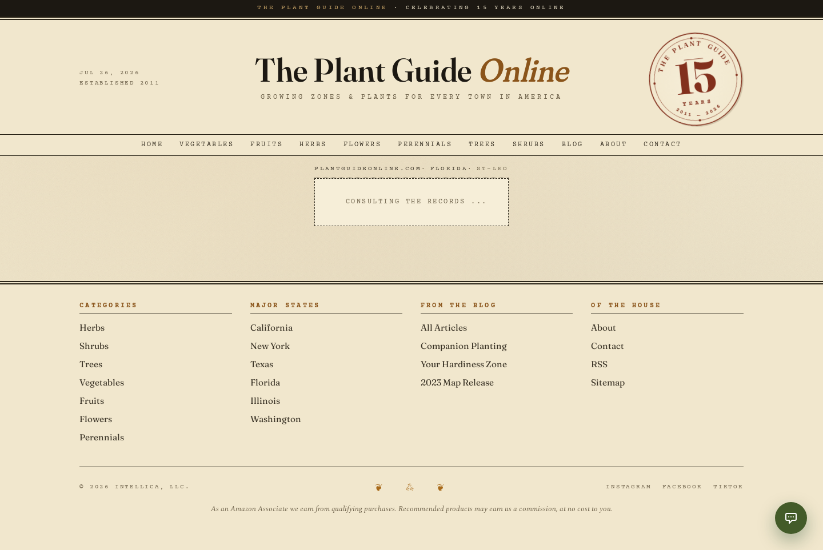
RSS (599, 364)
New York (270, 345)
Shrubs (529, 144)
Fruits (266, 144)
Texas (261, 364)
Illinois (265, 400)
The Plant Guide (411, 70)
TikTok (728, 487)
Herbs (313, 144)
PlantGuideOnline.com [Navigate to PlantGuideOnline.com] (367, 169)
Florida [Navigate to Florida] (449, 169)
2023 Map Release (457, 382)
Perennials (425, 144)
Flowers (362, 144)
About (614, 144)
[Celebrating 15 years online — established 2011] (696, 79)
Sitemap (608, 382)
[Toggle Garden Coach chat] (791, 518)
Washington (275, 418)
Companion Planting (464, 345)
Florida (265, 382)
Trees (482, 144)
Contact (663, 144)
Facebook (682, 487)
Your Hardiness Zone (464, 364)
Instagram (628, 487)
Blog (573, 144)
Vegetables (206, 144)
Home (152, 144)
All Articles (444, 327)
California (271, 327)
